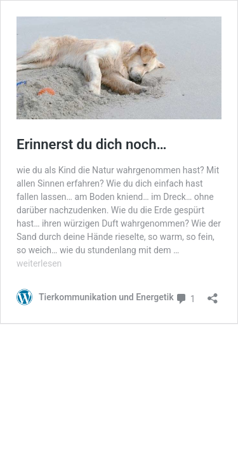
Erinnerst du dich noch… (91, 144)
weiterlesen (39, 263)
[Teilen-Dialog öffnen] (212, 294)
